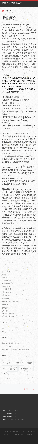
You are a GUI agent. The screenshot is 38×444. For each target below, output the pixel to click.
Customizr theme (29, 434)
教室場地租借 (6, 305)
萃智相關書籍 (6, 287)
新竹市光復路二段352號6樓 (16, 419)
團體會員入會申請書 (8, 316)
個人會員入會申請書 (8, 313)
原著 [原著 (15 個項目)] (19, 362)
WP (11, 434)
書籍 (3, 328)
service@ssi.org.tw (12, 410)
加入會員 (4, 311)
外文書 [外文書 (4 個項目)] (29, 363)
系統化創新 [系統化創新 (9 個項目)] (26, 368)
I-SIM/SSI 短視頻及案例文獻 (10, 302)
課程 (3, 331)
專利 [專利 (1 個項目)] (4, 368)
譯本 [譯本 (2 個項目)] (14, 374)
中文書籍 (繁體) (6, 289)
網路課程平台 (6, 298)
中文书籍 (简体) (6, 292)
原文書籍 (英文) (6, 295)
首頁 (3, 11)
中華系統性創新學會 (15, 431)
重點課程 (4, 277)
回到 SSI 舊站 (6, 271)
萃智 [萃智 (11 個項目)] (6, 374)
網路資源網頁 (6, 283)
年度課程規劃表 (6, 280)
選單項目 (4, 308)
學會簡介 (4, 274)
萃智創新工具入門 (7, 346)
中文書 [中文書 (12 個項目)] (7, 363)
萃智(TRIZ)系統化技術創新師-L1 (11, 343)
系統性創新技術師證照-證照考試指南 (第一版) (16, 349)
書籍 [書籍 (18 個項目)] (12, 368)
